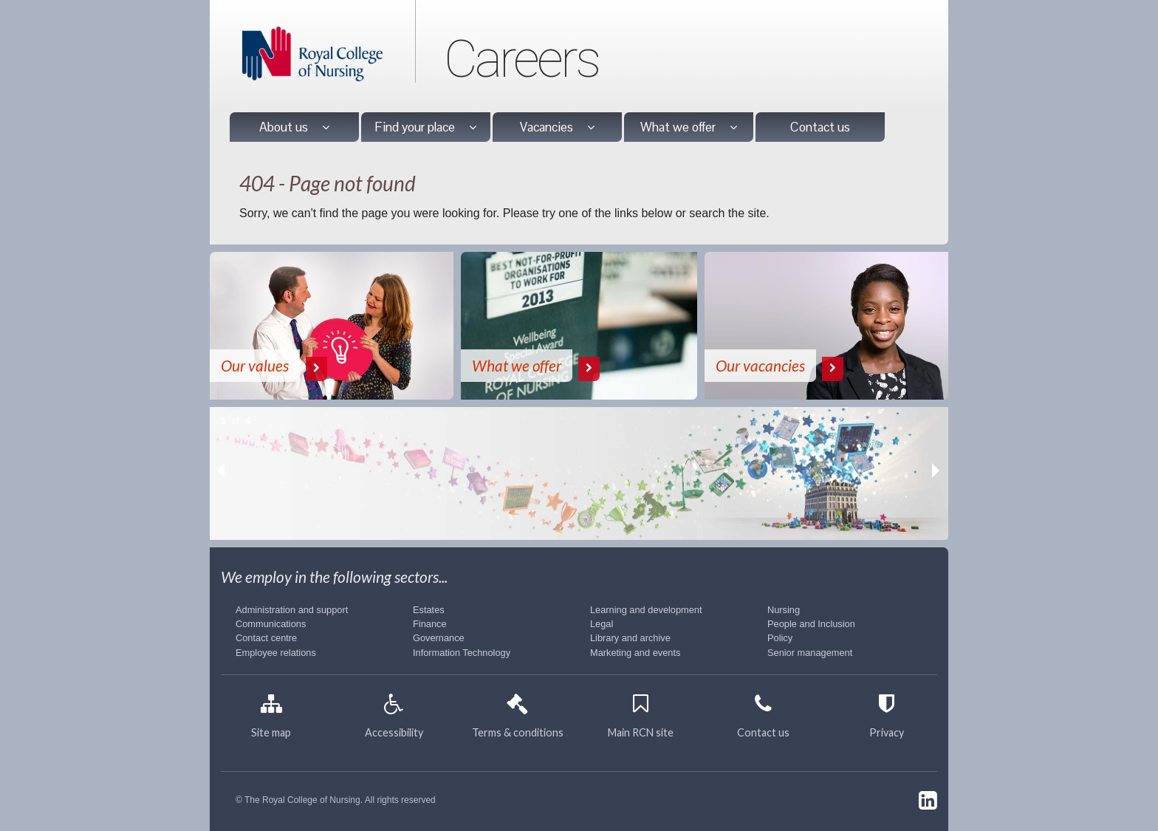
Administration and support (292, 609)
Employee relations (276, 652)
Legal (601, 623)
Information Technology (461, 652)
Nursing (783, 609)
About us (294, 127)
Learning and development (646, 609)
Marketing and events (635, 652)
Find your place (425, 127)
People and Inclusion (811, 623)
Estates (429, 609)
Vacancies (557, 127)
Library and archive (630, 637)
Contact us (820, 127)
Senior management (809, 652)
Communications (271, 623)
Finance (430, 623)
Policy (779, 637)
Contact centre (266, 637)
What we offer (688, 127)
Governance (439, 637)
